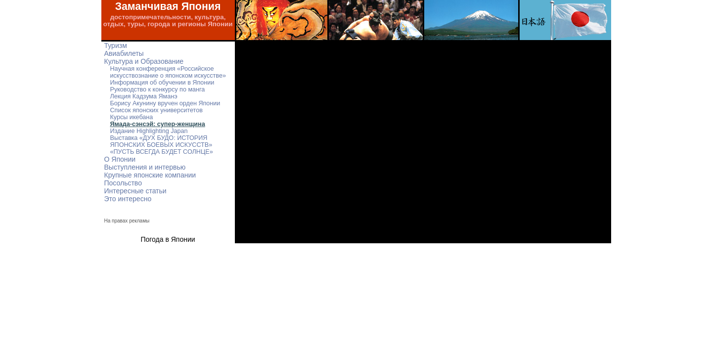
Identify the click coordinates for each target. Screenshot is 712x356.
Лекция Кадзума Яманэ (144, 96)
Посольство (123, 183)
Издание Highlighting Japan (149, 131)
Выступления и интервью (145, 167)
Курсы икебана (131, 117)
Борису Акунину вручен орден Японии (165, 103)
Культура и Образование (144, 61)
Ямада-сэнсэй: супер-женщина (157, 124)
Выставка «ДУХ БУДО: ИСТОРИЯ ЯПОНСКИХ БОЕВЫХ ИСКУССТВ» (161, 141)
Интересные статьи (135, 191)
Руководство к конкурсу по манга (157, 89)
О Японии (120, 159)
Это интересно (128, 199)
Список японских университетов (156, 110)
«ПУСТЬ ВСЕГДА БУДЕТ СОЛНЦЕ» (161, 151)
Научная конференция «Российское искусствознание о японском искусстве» (168, 72)
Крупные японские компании (150, 175)
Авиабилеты (124, 53)
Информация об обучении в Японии (162, 82)
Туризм (115, 45)
